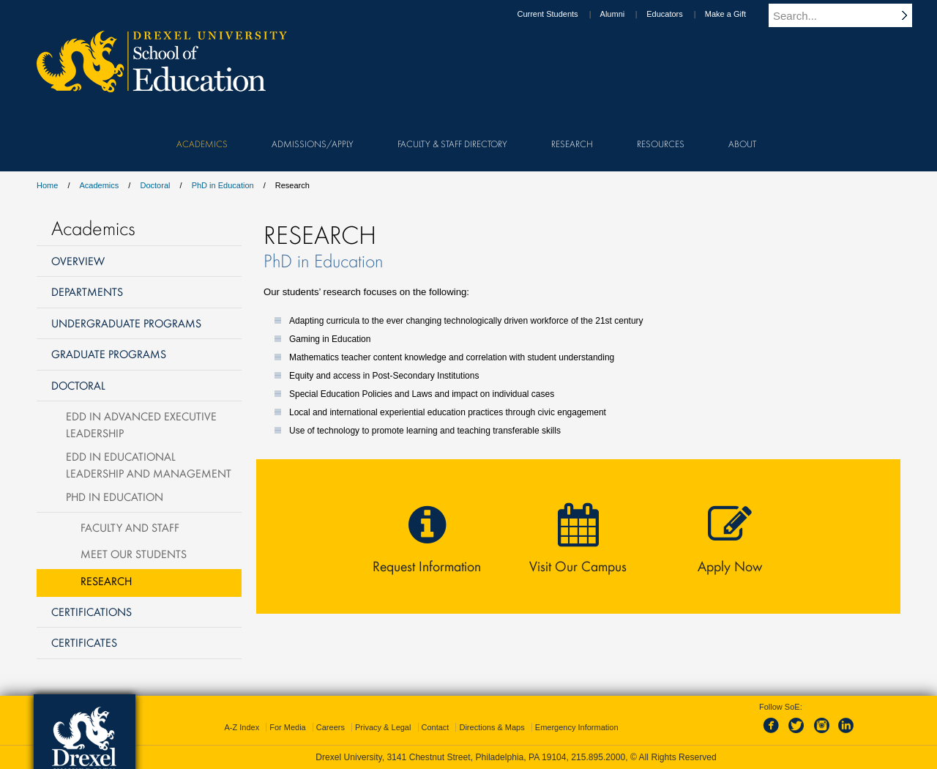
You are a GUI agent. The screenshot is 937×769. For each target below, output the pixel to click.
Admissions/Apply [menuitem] (313, 143)
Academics (99, 185)
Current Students (561, 14)
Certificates (84, 642)
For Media (287, 727)
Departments (87, 291)
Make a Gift (739, 14)
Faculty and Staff (130, 527)
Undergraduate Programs (126, 323)
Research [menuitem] (572, 143)
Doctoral (155, 185)
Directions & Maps (491, 727)
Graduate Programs (108, 353)
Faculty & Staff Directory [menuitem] (452, 143)
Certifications (91, 611)
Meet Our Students (134, 553)
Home (47, 185)
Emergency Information (577, 727)
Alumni (626, 14)
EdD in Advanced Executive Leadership (141, 424)
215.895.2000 (598, 757)
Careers (330, 727)
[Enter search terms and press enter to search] (848, 15)
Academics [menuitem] (202, 143)
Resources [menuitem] (660, 143)
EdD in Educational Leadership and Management (148, 464)
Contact (435, 727)
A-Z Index (241, 727)
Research (106, 580)
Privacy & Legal (383, 727)
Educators (678, 14)
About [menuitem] (742, 143)
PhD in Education (223, 185)
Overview (78, 260)
